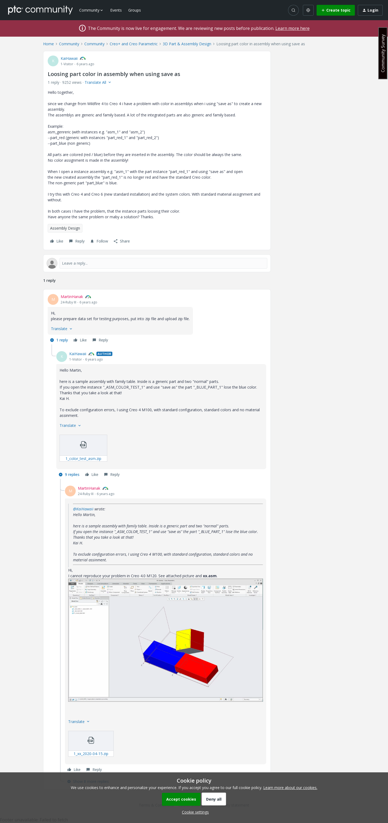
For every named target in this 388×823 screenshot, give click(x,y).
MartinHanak (72, 296)
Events (116, 10)
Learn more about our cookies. (290, 787)
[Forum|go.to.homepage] (40, 10)
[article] (157, 319)
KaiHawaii (69, 58)
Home (48, 43)
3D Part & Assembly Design (187, 43)
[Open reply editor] (157, 263)
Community (69, 43)
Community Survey (383, 53)
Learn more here (292, 28)
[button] (336, 10)
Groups (134, 10)
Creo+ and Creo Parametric (134, 43)
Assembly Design (65, 228)
